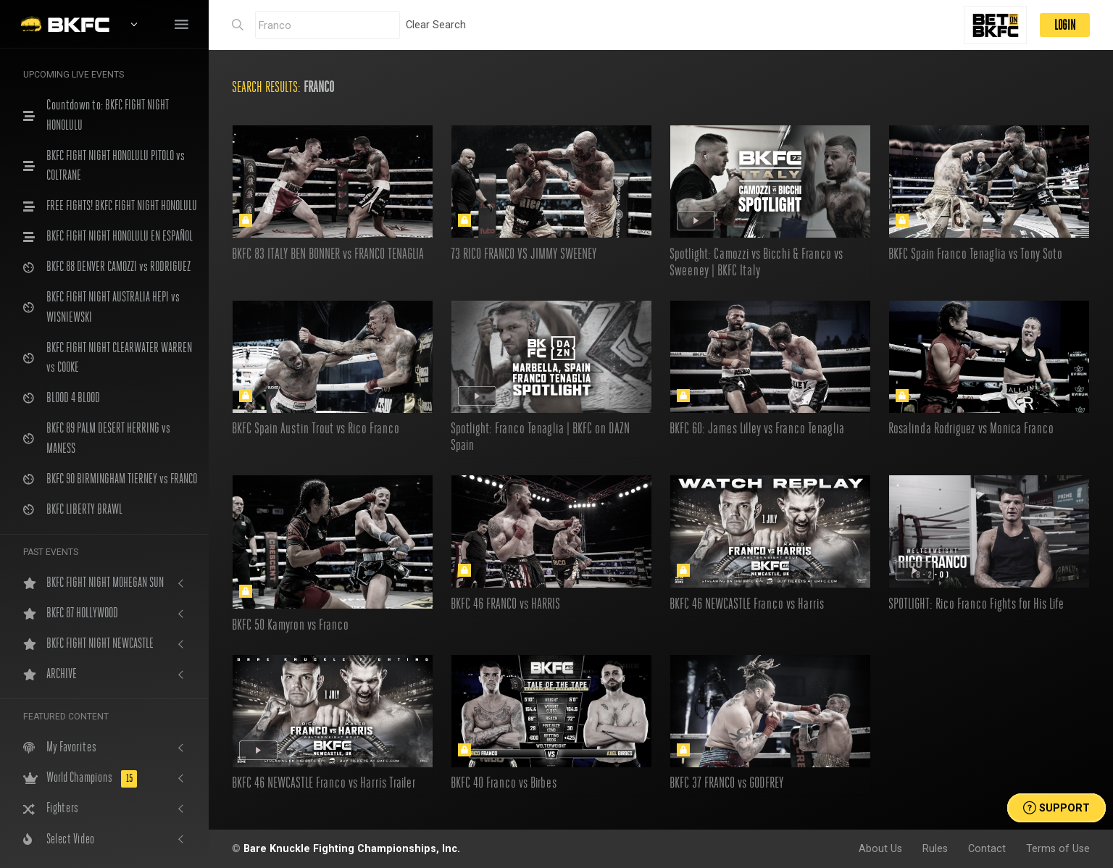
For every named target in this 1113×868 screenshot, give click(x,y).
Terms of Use (1058, 848)
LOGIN (1064, 25)
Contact (987, 848)
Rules (935, 848)
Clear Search (436, 24)
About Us (880, 848)
